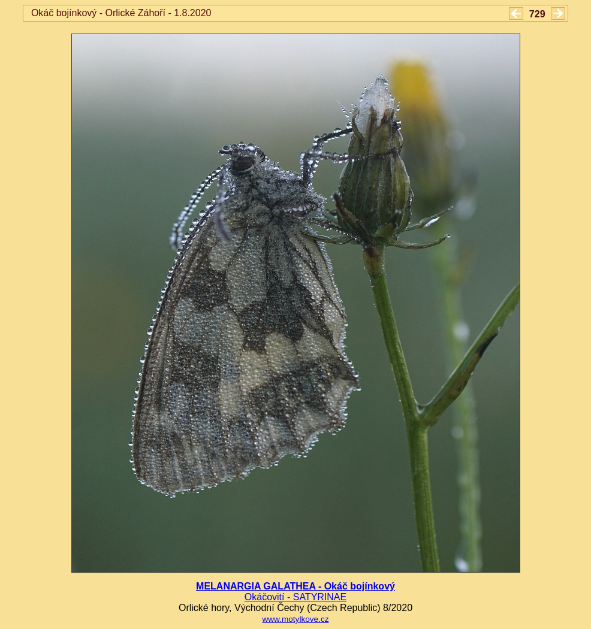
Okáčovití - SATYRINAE (295, 597)
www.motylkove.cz (295, 619)
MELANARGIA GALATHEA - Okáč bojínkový (295, 586)
